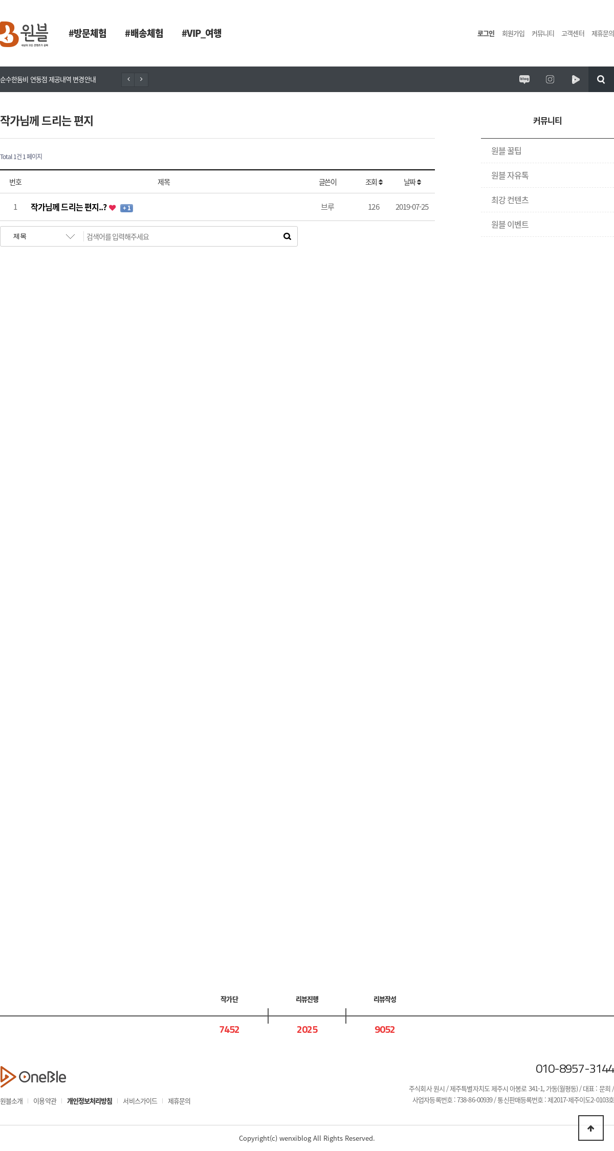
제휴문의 (602, 33)
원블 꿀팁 (506, 150)
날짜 (412, 181)
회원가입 (513, 33)
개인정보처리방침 (90, 1100)
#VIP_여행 (202, 33)
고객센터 (572, 33)
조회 (373, 181)
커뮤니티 (543, 33)
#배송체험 (144, 33)
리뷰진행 (307, 999)
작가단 (229, 999)
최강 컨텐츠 (510, 199)
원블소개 (11, 1100)
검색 (601, 79)
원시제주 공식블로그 (524, 79)
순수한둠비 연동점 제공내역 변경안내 (48, 79)
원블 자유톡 (510, 175)
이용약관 (44, 1100)
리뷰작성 (385, 999)
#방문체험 (87, 33)
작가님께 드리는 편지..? (69, 207)
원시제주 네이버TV (575, 79)
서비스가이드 (140, 1100)
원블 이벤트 (510, 224)
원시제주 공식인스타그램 (550, 79)
